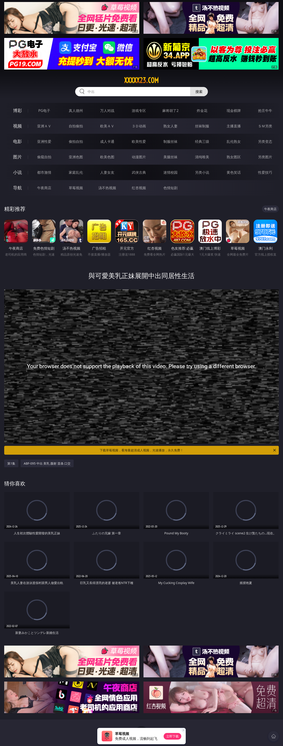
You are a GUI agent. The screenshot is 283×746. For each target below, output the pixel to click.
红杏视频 (139, 187)
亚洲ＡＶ (44, 126)
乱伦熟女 (234, 141)
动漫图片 (139, 156)
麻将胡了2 (170, 110)
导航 (17, 188)
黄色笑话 (234, 172)
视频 (17, 126)
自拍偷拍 (76, 126)
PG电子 (44, 110)
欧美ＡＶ (107, 126)
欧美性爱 (139, 141)
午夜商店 (44, 187)
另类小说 (202, 172)
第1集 (11, 463)
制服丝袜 (170, 141)
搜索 (199, 91)
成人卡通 (107, 141)
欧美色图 (107, 156)
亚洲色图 (76, 156)
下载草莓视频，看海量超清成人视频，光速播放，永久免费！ (188, 450)
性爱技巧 (265, 172)
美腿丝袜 (170, 156)
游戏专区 (139, 110)
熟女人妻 (170, 126)
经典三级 (202, 141)
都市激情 (44, 172)
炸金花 (202, 110)
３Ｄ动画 (139, 126)
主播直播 (234, 126)
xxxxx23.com (141, 80)
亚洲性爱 (44, 141)
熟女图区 (234, 156)
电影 (17, 141)
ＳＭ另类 (265, 126)
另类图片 (265, 156)
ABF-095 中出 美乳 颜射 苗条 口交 (47, 463)
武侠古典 (139, 172)
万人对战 (107, 110)
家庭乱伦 (76, 172)
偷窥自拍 (44, 156)
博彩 (17, 110)
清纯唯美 (202, 156)
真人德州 (76, 110)
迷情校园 (170, 172)
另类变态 (265, 141)
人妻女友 (107, 172)
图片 (17, 157)
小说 (17, 172)
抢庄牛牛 (265, 110)
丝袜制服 (202, 126)
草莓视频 (76, 187)
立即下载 (172, 736)
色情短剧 (170, 187)
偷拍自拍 (76, 141)
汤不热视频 (107, 187)
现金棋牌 (234, 110)
